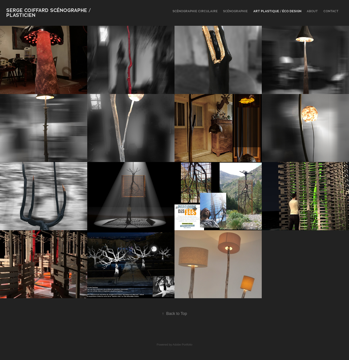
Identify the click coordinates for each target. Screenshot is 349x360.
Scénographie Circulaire (195, 11)
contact (331, 11)
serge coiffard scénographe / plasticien (49, 12)
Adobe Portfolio (182, 344)
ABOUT (312, 11)
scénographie (235, 11)
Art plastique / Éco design (277, 11)
